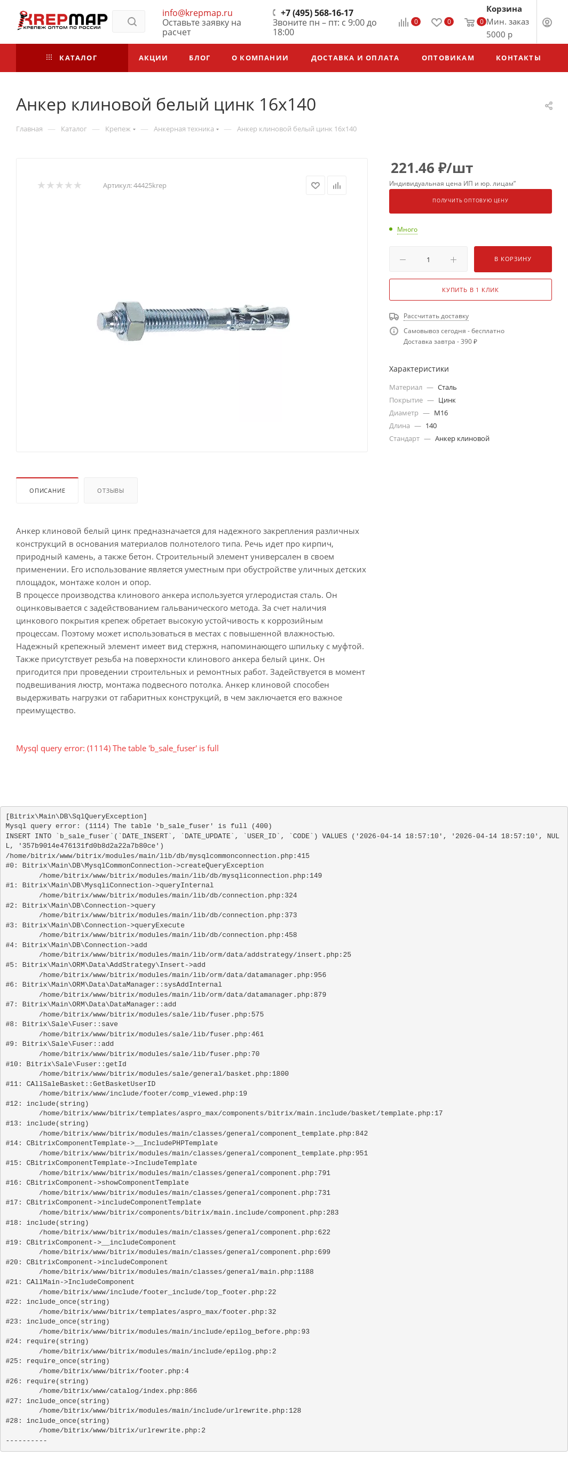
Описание (47, 490)
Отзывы (110, 490)
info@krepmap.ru (197, 13)
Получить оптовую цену (470, 201)
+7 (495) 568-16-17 (317, 13)
